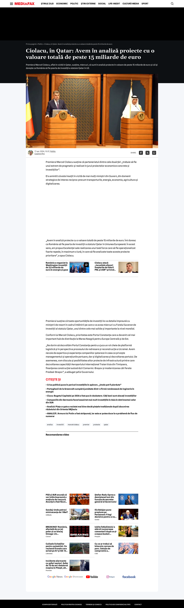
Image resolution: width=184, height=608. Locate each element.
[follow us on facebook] (129, 577)
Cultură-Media (131, 4)
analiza (50, 424)
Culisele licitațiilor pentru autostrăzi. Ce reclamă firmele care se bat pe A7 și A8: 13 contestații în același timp (56, 547)
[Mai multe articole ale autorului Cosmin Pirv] (30, 152)
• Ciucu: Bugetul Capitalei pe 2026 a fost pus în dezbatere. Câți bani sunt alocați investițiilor (91, 396)
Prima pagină (31, 44)
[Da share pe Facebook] (141, 153)
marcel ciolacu (73, 424)
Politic (74, 4)
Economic (62, 4)
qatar (106, 424)
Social (102, 4)
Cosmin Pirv (39, 154)
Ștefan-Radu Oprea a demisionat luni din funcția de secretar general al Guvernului (105, 498)
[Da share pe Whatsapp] (154, 153)
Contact (138, 604)
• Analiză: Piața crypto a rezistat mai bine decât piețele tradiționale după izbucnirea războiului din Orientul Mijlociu (87, 408)
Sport (145, 4)
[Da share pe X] (148, 153)
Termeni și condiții (94, 604)
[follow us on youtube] (92, 577)
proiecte (96, 424)
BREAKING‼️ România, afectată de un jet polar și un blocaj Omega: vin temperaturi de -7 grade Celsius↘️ (56, 530)
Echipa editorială (49, 604)
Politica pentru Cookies (71, 604)
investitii (60, 424)
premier (86, 424)
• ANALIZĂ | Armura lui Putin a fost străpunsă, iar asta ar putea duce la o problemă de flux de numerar (91, 415)
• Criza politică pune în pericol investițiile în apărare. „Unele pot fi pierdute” (83, 385)
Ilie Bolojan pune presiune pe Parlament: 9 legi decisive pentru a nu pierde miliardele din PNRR (105, 513)
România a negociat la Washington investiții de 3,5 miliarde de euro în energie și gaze (57, 266)
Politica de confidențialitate (118, 604)
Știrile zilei (47, 4)
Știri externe (88, 4)
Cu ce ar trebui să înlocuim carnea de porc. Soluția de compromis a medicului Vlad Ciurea (106, 547)
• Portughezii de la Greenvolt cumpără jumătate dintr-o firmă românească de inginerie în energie (90, 390)
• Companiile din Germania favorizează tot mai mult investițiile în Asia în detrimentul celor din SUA (91, 401)
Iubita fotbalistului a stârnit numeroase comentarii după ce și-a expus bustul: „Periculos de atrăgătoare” (106, 530)
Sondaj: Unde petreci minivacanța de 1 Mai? (57, 511)
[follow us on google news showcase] (73, 577)
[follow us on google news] (55, 577)
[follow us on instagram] (110, 577)
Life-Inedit (114, 4)
